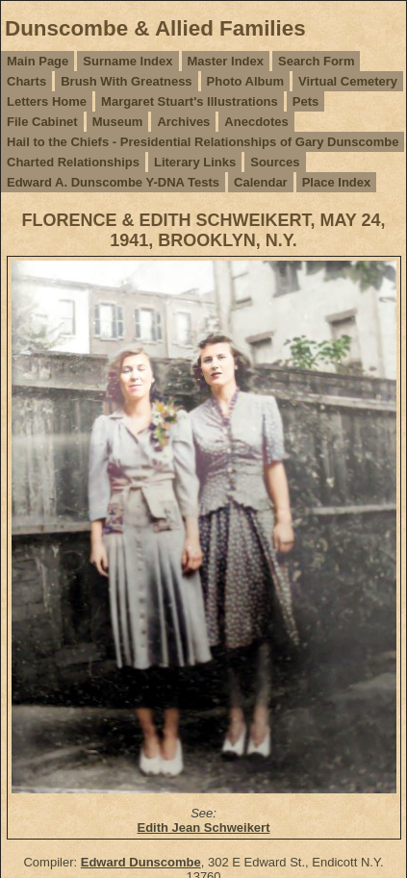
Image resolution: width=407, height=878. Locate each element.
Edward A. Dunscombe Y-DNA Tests (113, 182)
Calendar (261, 182)
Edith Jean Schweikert (204, 827)
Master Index (226, 61)
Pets (305, 101)
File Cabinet (42, 121)
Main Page (37, 61)
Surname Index (127, 61)
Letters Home (47, 101)
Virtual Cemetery (347, 81)
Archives (183, 121)
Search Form (316, 61)
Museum (117, 121)
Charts (26, 81)
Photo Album (245, 81)
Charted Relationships (73, 162)
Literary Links (195, 162)
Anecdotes (256, 121)
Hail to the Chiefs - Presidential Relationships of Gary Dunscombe (202, 142)
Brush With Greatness (126, 81)
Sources (274, 162)
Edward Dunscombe (141, 862)
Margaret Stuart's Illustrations (189, 101)
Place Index (336, 182)
